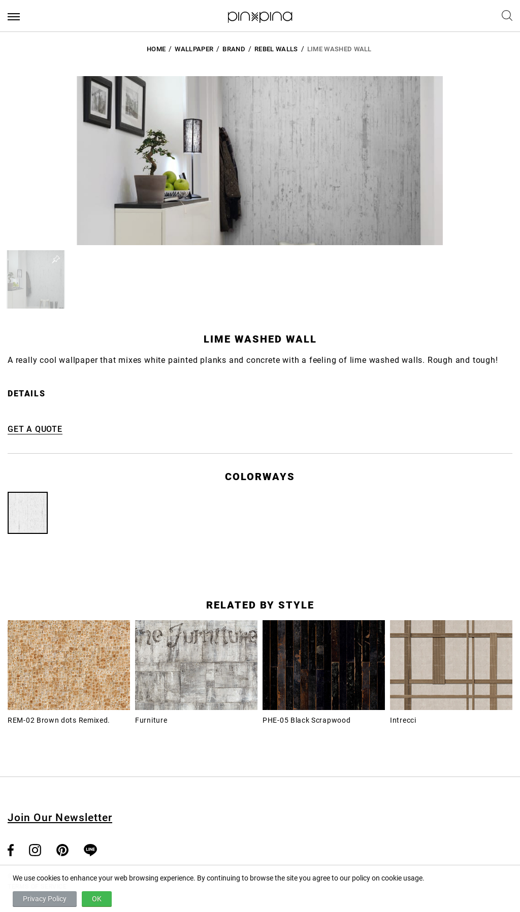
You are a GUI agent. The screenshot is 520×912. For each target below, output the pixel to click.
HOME (156, 49)
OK (97, 899)
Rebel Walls (276, 49)
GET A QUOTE (35, 429)
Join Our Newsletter (60, 818)
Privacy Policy (45, 899)
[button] (36, 279)
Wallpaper (194, 49)
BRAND (233, 49)
